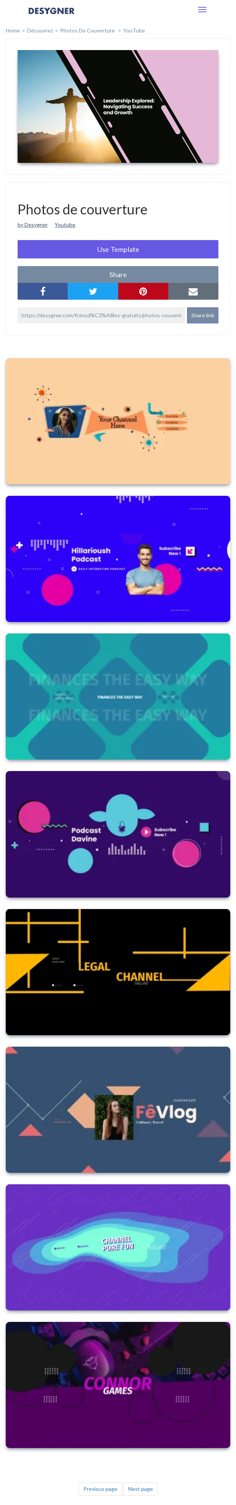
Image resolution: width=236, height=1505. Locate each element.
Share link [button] (202, 315)
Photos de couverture (88, 30)
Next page (140, 1489)
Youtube (65, 224)
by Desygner (33, 224)
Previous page (100, 1489)
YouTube (134, 30)
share (118, 274)
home (13, 30)
